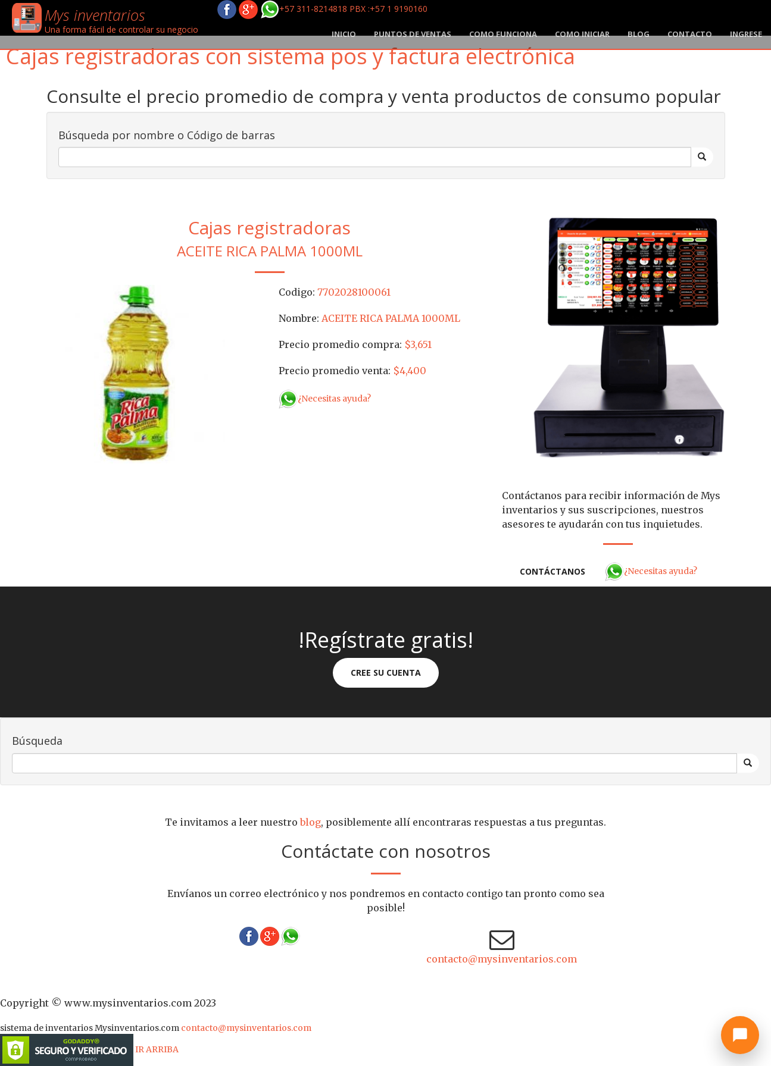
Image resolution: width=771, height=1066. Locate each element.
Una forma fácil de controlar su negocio (121, 29)
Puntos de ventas (412, 34)
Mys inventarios (95, 15)
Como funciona (503, 34)
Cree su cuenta (386, 672)
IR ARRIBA (157, 1049)
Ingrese (746, 34)
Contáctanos (552, 571)
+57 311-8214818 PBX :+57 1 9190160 (343, 8)
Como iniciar (582, 34)
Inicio (344, 34)
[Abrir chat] (740, 1035)
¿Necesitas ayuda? (325, 398)
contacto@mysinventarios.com (501, 959)
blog (639, 34)
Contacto (689, 34)
